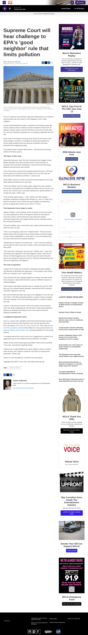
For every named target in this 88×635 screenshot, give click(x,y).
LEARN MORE (71, 551)
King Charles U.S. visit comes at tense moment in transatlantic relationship (70, 347)
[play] (4, 9)
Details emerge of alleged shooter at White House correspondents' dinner (71, 304)
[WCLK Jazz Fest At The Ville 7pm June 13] (71, 90)
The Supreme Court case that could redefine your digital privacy (71, 355)
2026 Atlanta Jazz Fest (72, 153)
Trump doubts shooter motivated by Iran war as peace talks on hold (71, 328)
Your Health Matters (71, 272)
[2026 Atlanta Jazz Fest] (71, 135)
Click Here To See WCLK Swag (71, 431)
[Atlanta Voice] (71, 448)
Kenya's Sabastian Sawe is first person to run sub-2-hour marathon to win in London (70, 337)
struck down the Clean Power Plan (27, 325)
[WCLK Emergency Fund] (71, 575)
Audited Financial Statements (57, 622)
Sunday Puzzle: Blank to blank (70, 312)
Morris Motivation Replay (71, 54)
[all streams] (79, 8)
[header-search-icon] (72, 2)
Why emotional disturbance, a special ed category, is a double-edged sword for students (70, 364)
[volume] (9, 8)
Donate (81, 2)
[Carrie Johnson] (7, 385)
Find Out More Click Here (72, 191)
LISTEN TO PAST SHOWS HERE (71, 513)
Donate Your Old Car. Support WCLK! (72, 545)
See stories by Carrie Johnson (23, 388)
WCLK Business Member (71, 185)
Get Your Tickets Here (71, 116)
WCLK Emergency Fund (71, 598)
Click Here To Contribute (71, 604)
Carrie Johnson (15, 62)
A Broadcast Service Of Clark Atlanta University (39, 619)
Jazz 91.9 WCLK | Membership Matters (44, 13)
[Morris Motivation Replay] (71, 36)
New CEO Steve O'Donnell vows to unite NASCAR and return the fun (71, 380)
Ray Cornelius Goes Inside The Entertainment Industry (71, 501)
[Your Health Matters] (71, 256)
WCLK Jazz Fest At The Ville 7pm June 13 (72, 109)
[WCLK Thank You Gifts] (71, 400)
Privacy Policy (53, 618)
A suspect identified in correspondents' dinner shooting (71, 372)
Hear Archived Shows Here (71, 289)
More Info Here (71, 159)
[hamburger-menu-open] (4, 2)
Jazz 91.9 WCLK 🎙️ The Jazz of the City (71, 237)
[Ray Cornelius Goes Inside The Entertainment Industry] (71, 482)
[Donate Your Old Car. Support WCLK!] (71, 530)
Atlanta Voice (72, 461)
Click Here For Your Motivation (72, 69)
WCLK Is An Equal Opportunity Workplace (39, 623)
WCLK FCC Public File (74, 618)
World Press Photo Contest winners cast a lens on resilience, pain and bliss (71, 320)
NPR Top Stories (15, 367)
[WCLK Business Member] (71, 173)
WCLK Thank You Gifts (72, 417)
